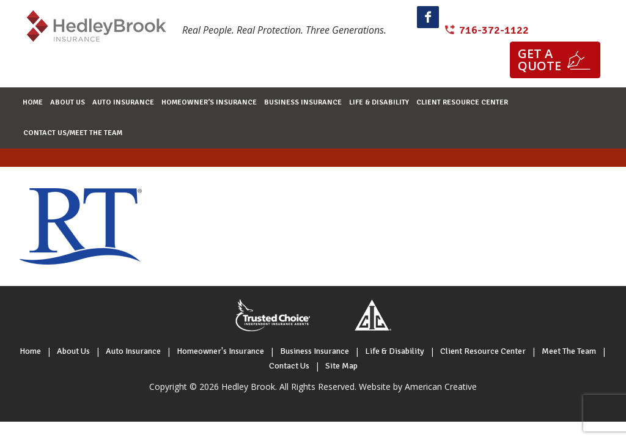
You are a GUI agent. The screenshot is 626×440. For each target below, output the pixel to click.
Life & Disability (394, 351)
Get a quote (539, 59)
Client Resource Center (483, 351)
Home (30, 351)
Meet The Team (569, 351)
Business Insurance (314, 351)
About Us (73, 351)
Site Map (341, 366)
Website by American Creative (418, 386)
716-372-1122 (494, 30)
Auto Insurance (133, 351)
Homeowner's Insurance (220, 351)
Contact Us (289, 366)
